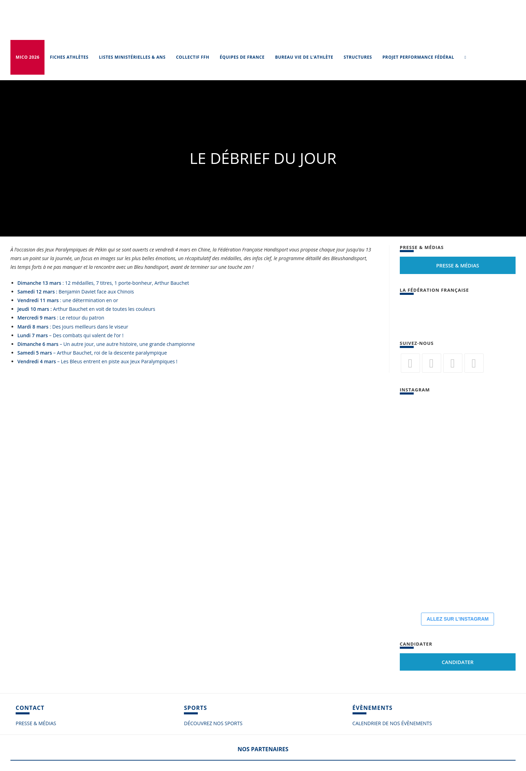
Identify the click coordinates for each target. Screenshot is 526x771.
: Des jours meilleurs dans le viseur (72, 326)
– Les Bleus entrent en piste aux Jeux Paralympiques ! (97, 361)
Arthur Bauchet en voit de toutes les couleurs (86, 309)
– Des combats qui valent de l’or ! (70, 335)
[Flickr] (452, 363)
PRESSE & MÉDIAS (36, 723)
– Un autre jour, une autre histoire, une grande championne (106, 344)
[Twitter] (410, 363)
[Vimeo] (474, 363)
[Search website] (465, 57)
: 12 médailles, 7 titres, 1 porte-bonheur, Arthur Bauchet (103, 283)
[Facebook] (431, 363)
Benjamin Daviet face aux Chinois (75, 291)
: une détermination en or (67, 300)
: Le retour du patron (60, 317)
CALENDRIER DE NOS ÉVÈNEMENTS (392, 723)
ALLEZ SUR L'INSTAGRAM (457, 619)
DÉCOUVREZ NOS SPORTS (213, 723)
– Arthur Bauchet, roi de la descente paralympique (92, 352)
